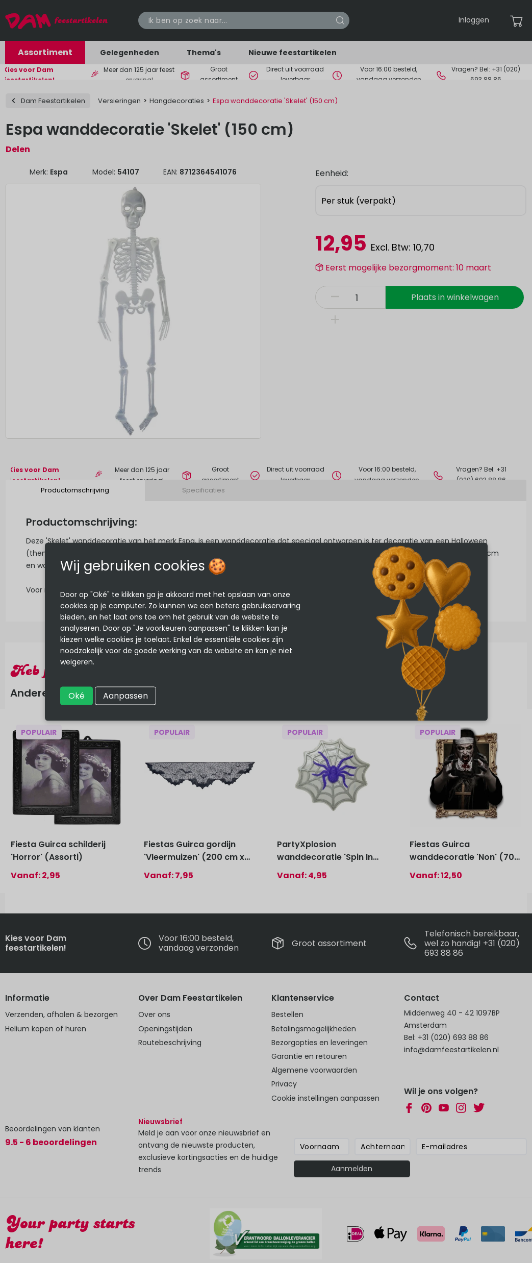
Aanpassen (125, 695)
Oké (76, 695)
